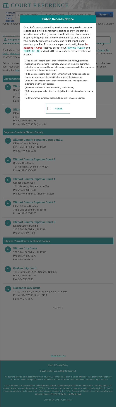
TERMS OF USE (32, 51)
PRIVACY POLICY (76, 47)
